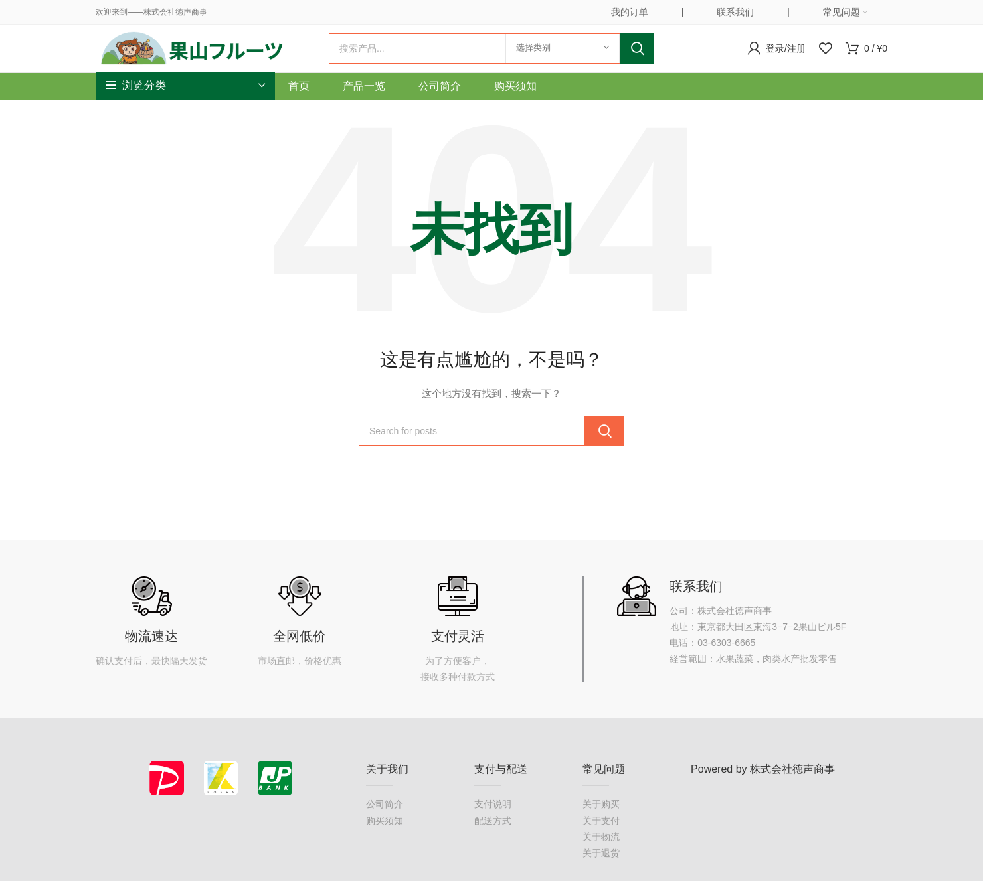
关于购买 (601, 823)
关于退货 (601, 871)
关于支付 (601, 839)
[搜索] (491, 57)
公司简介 (384, 823)
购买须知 (384, 839)
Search (637, 57)
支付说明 (492, 823)
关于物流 (601, 855)
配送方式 (492, 839)
